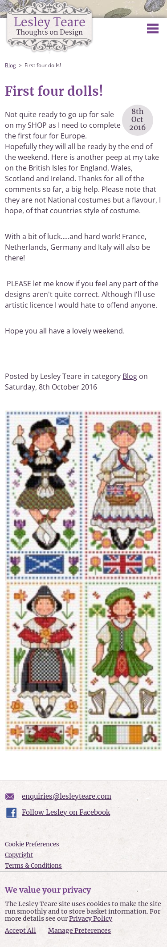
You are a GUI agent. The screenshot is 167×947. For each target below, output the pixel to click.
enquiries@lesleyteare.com (66, 796)
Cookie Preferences (32, 844)
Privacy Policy (90, 918)
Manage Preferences (79, 931)
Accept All (20, 931)
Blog (10, 65)
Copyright (19, 855)
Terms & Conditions (33, 866)
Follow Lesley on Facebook (66, 812)
